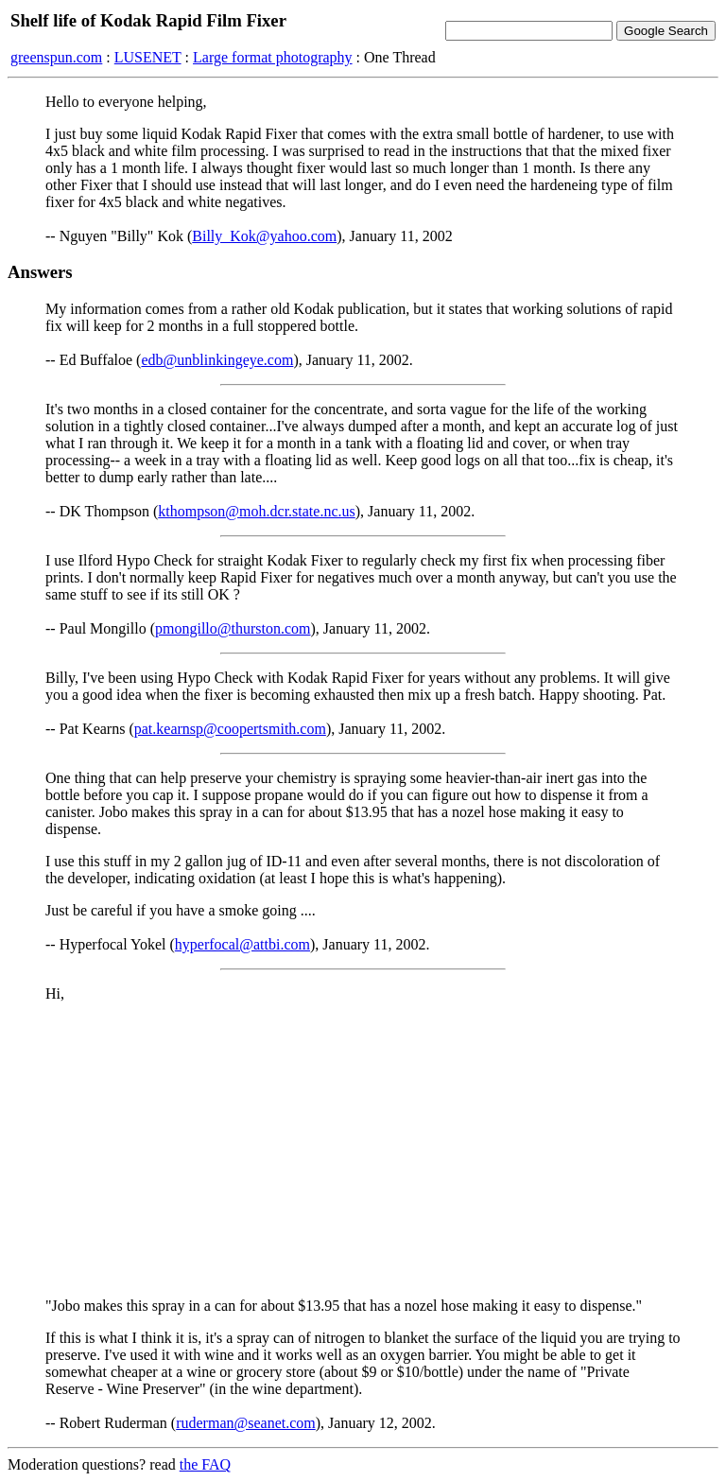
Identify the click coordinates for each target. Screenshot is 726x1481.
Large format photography (273, 57)
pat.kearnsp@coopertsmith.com (230, 729)
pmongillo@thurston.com (233, 628)
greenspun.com (56, 57)
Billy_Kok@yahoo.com (264, 236)
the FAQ (205, 1464)
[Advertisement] (363, 1150)
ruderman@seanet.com (246, 1423)
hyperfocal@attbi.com (242, 944)
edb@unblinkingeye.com (217, 360)
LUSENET (148, 57)
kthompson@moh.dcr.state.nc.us (256, 511)
